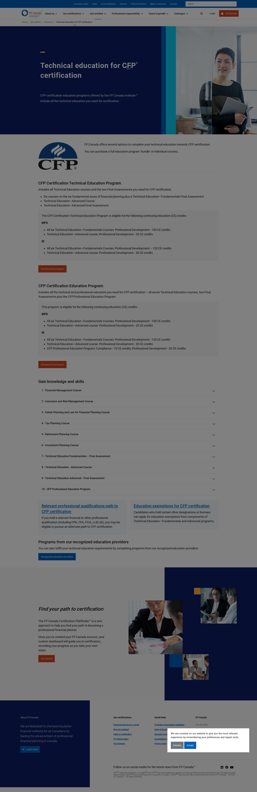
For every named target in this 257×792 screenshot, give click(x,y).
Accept (190, 745)
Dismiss (177, 745)
